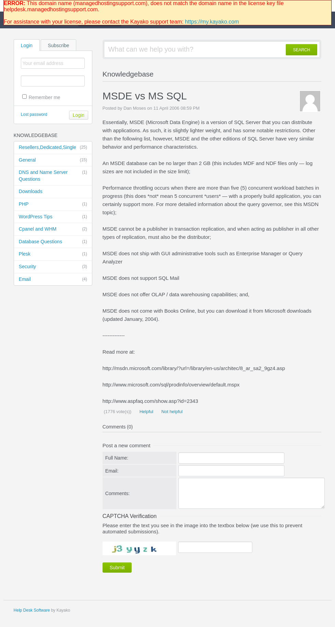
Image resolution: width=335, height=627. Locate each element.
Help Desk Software (32, 610)
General (53, 160)
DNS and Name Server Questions (53, 175)
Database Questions (53, 241)
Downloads (30, 191)
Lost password (34, 114)
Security (53, 266)
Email (53, 279)
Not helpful (171, 411)
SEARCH (301, 49)
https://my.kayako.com (212, 22)
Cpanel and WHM (53, 229)
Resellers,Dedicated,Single (53, 147)
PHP (53, 204)
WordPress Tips (53, 217)
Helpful (145, 411)
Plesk (53, 254)
